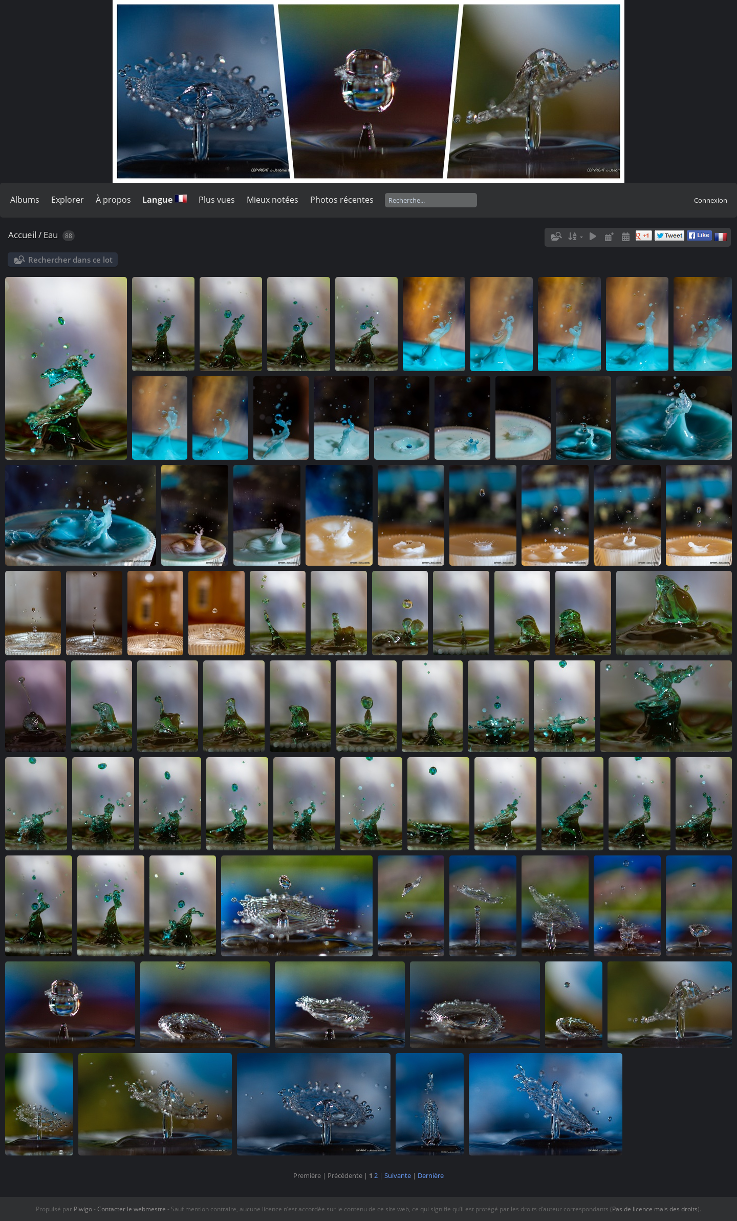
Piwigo (83, 1209)
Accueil (22, 235)
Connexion (710, 200)
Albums (24, 199)
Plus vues (217, 199)
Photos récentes (342, 199)
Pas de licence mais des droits (655, 1209)
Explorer (67, 199)
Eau (51, 235)
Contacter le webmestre (131, 1209)
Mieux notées (272, 199)
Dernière (431, 1175)
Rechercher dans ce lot (70, 259)
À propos (113, 199)
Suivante (397, 1175)
